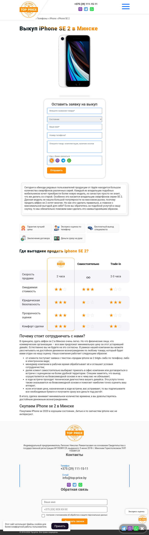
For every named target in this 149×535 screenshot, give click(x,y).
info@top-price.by (74, 478)
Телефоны (42, 18)
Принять (59, 526)
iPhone (53, 18)
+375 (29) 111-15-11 (85, 4)
